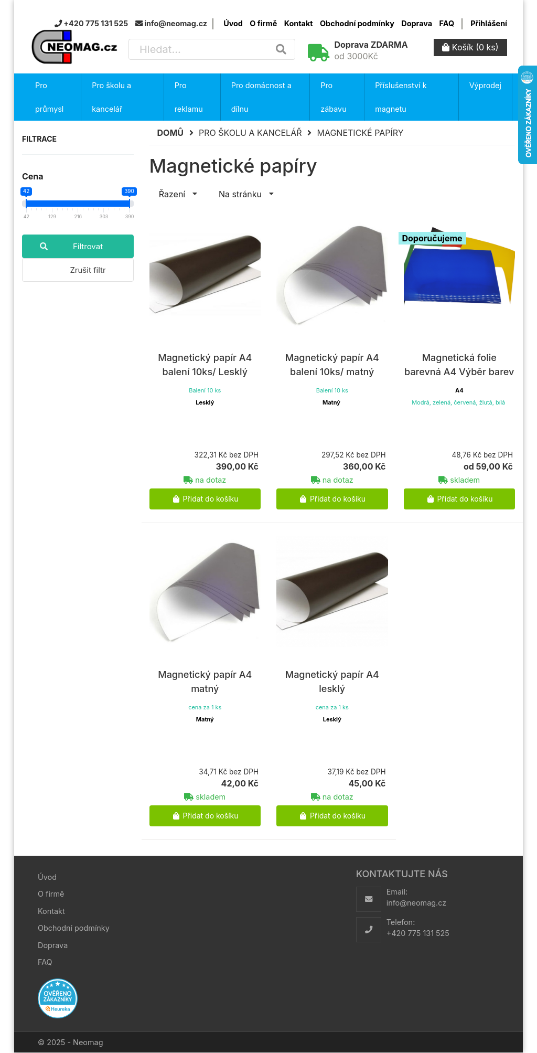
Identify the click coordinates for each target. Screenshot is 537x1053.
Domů (170, 132)
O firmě (263, 23)
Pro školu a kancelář (111, 97)
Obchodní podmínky (357, 23)
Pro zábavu (333, 97)
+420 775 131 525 (417, 933)
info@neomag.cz (416, 902)
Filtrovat (63, 246)
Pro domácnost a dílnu (261, 97)
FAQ (446, 23)
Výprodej (485, 85)
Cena (33, 176)
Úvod (233, 23)
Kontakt (298, 23)
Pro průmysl (49, 97)
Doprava (416, 23)
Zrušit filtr (87, 270)
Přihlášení (488, 23)
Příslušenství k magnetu (400, 97)
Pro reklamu (189, 97)
